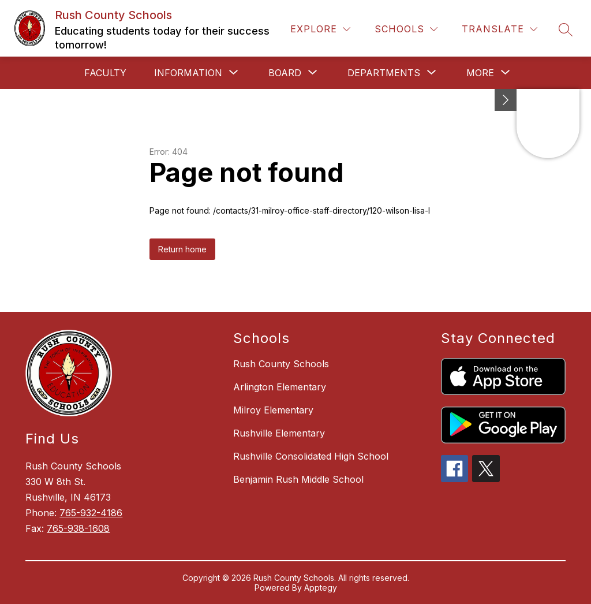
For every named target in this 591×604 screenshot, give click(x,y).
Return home (182, 249)
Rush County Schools (281, 364)
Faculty (105, 73)
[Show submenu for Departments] (383, 73)
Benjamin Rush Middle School (298, 479)
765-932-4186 (90, 513)
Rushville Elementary (279, 433)
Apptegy (320, 587)
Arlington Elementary (279, 387)
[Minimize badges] (506, 100)
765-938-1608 (78, 528)
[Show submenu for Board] (284, 73)
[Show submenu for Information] (188, 73)
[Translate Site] (499, 29)
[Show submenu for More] (480, 73)
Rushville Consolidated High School (310, 456)
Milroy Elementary (273, 410)
